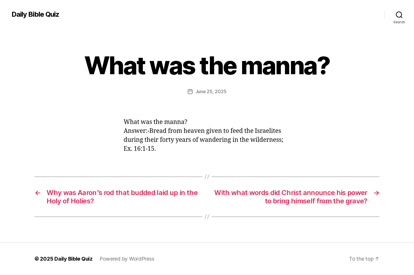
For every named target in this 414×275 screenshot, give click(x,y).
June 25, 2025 (211, 91)
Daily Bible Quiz (35, 14)
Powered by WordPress (126, 259)
